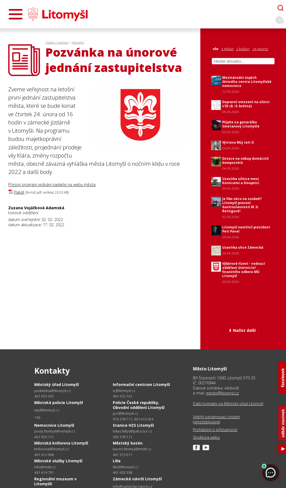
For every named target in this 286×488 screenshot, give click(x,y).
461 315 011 (122, 454)
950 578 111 (122, 436)
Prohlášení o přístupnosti (215, 429)
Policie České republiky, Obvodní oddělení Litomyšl (138, 405)
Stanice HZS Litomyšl (133, 425)
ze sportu (260, 49)
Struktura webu (206, 437)
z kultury (243, 49)
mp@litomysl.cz (46, 410)
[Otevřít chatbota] (280, 8)
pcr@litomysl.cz (125, 413)
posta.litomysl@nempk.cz (54, 431)
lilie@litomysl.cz (125, 467)
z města (227, 49)
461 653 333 (44, 396)
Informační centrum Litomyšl (141, 384)
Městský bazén (128, 443)
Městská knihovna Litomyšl (61, 443)
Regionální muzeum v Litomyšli (55, 481)
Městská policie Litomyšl (58, 402)
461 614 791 (44, 472)
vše (215, 49)
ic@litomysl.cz (124, 390)
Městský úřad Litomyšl (56, 384)
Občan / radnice (56, 42)
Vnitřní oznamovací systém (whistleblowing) (216, 419)
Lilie (117, 460)
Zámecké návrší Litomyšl (137, 478)
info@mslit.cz (45, 467)
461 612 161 (122, 396)
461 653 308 (122, 472)
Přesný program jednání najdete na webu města (52, 184)
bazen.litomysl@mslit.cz (132, 449)
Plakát (19, 192)
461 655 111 (44, 436)
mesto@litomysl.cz (222, 393)
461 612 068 (44, 454)
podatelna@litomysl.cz (52, 390)
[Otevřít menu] (15, 14)
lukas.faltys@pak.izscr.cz (132, 431)
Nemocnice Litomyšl (54, 425)
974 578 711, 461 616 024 (133, 419)
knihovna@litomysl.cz (51, 449)
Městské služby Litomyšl (58, 460)
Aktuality (78, 42)
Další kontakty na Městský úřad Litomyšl (228, 403)
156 (37, 417)
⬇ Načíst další (242, 330)
